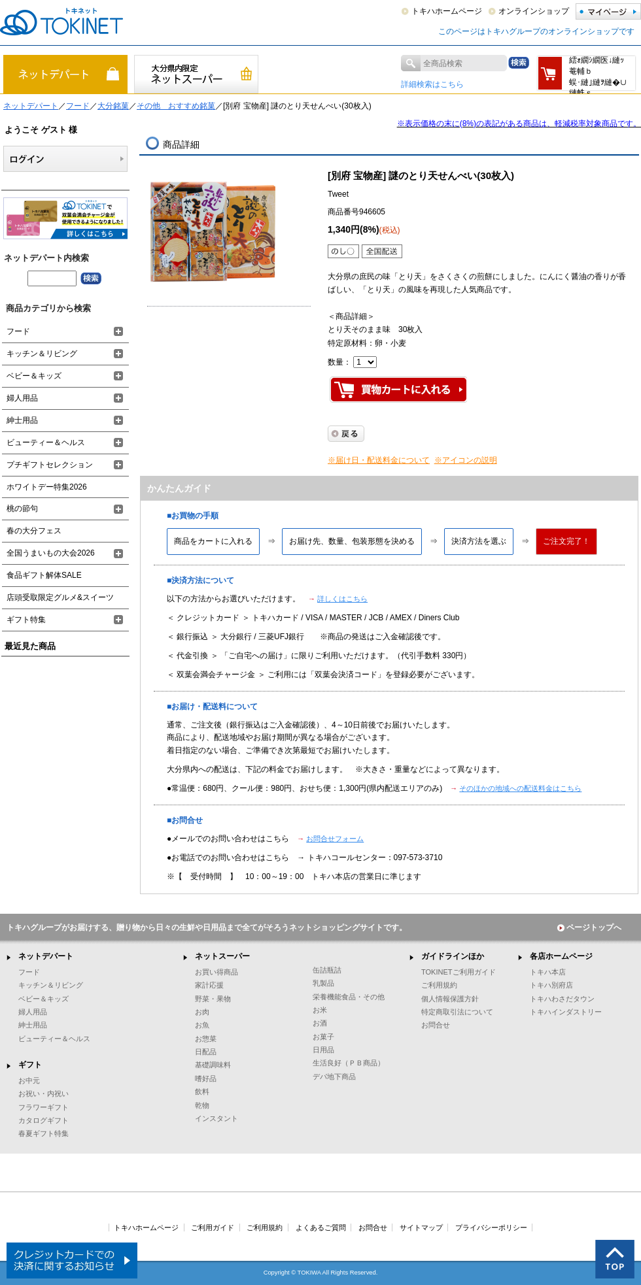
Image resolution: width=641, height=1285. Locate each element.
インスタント (216, 1118)
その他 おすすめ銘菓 (176, 105)
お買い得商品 (216, 972)
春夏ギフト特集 (43, 1133)
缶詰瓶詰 (327, 970)
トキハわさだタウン (562, 999)
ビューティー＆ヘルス (46, 442)
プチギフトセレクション (50, 464)
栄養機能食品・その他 (349, 997)
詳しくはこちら (342, 599)
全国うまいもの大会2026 (51, 553)
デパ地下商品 (334, 1076)
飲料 (202, 1091)
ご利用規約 (439, 985)
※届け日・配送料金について (379, 460)
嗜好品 (206, 1078)
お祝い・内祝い (43, 1093)
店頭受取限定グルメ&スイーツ (60, 597)
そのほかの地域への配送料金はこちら (520, 788)
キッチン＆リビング (42, 353)
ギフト (30, 1064)
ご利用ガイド (212, 1227)
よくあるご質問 (321, 1227)
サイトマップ (421, 1227)
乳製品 (323, 983)
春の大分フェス (34, 530)
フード (78, 105)
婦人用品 (22, 398)
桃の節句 (22, 508)
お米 (320, 1010)
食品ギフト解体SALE (44, 575)
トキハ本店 (548, 972)
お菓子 (323, 1037)
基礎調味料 (213, 1065)
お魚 (202, 1025)
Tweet (338, 194)
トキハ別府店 (551, 985)
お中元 (29, 1080)
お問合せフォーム (335, 839)
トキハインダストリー (566, 1012)
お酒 (320, 1023)
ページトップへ (589, 927)
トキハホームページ (446, 11)
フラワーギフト (43, 1107)
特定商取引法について (457, 1012)
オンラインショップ (533, 11)
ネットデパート (30, 105)
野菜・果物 (213, 999)
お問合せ (435, 1025)
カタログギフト (43, 1120)
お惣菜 (206, 1039)
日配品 (206, 1052)
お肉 (202, 1012)
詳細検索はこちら (432, 84)
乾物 (202, 1105)
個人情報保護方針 (450, 999)
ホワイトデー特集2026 (47, 487)
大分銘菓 (113, 105)
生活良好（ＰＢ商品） (349, 1063)
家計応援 (209, 985)
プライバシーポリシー (491, 1227)
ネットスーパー (222, 956)
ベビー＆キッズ (34, 375)
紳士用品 (22, 420)
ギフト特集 (26, 619)
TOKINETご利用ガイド (458, 972)
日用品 (323, 1050)
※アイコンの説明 (465, 460)
